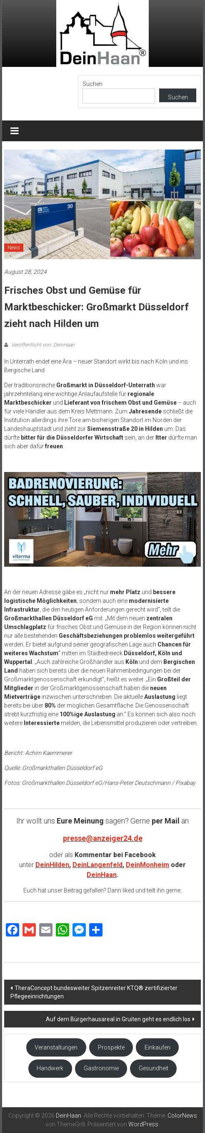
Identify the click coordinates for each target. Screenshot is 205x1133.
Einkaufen (157, 1047)
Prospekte (111, 1047)
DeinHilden (52, 865)
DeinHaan (102, 875)
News (14, 248)
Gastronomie (101, 1068)
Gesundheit (153, 1068)
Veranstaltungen (56, 1047)
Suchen (92, 84)
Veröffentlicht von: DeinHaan (42, 345)
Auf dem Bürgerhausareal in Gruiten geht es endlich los (118, 1019)
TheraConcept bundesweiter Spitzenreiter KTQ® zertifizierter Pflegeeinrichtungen (94, 992)
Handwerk (50, 1068)
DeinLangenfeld (97, 865)
